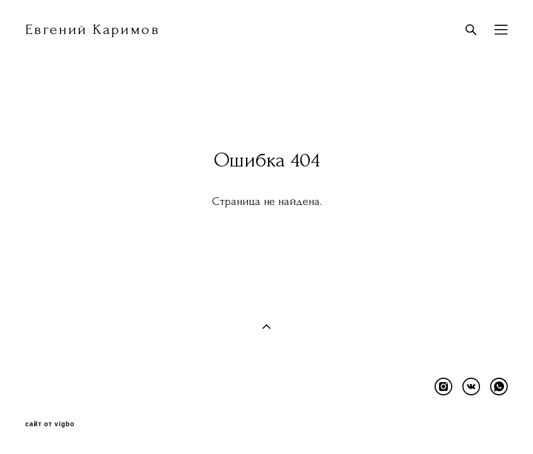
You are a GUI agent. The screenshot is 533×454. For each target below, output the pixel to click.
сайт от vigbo (49, 424)
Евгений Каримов (92, 29)
